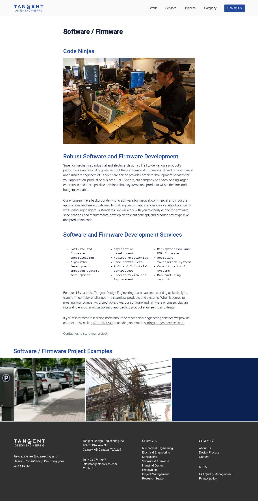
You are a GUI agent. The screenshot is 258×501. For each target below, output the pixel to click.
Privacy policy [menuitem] (208, 478)
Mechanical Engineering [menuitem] (157, 448)
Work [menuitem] (153, 8)
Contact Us (234, 8)
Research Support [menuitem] (153, 478)
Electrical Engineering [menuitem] (156, 452)
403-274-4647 (103, 323)
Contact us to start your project (85, 333)
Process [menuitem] (190, 8)
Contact (88, 468)
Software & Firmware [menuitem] (155, 461)
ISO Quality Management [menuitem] (215, 474)
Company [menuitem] (210, 8)
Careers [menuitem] (204, 456)
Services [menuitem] (170, 8)
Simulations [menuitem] (149, 456)
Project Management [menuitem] (155, 474)
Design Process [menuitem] (209, 452)
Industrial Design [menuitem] (153, 465)
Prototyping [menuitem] (149, 469)
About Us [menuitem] (205, 448)
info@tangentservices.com (165, 323)
